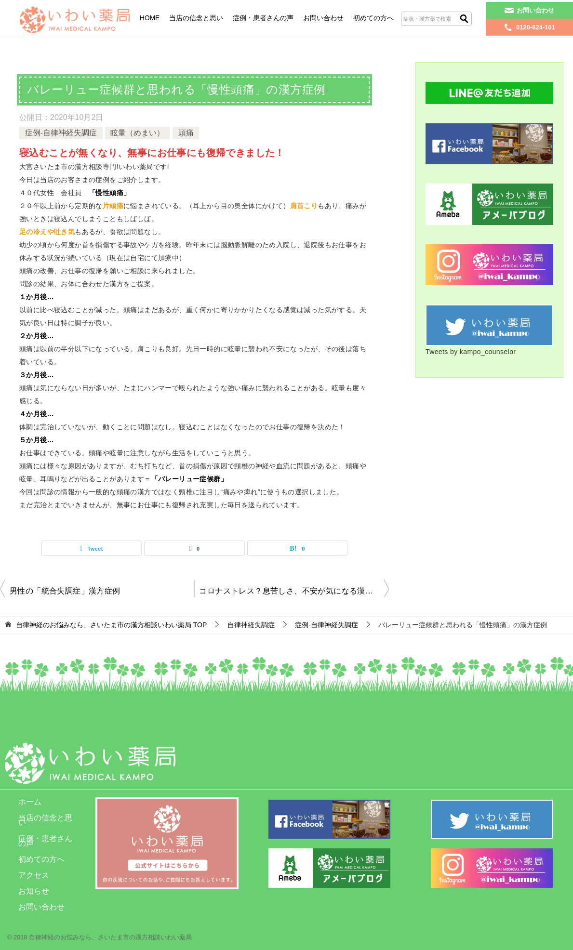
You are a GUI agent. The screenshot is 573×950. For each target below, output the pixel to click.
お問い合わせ (323, 18)
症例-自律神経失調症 (61, 133)
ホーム (29, 802)
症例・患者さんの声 (263, 18)
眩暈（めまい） (137, 133)
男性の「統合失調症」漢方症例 (68, 590)
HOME (150, 18)
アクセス (33, 875)
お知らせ (33, 891)
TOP (111, 625)
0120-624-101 (535, 27)
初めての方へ (373, 18)
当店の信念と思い (196, 18)
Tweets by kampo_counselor (471, 352)
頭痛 (186, 133)
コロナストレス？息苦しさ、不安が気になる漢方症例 (293, 590)
